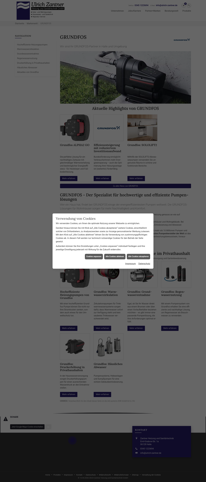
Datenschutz (144, 256)
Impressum (130, 256)
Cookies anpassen (93, 249)
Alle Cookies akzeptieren (138, 249)
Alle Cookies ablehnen (115, 249)
